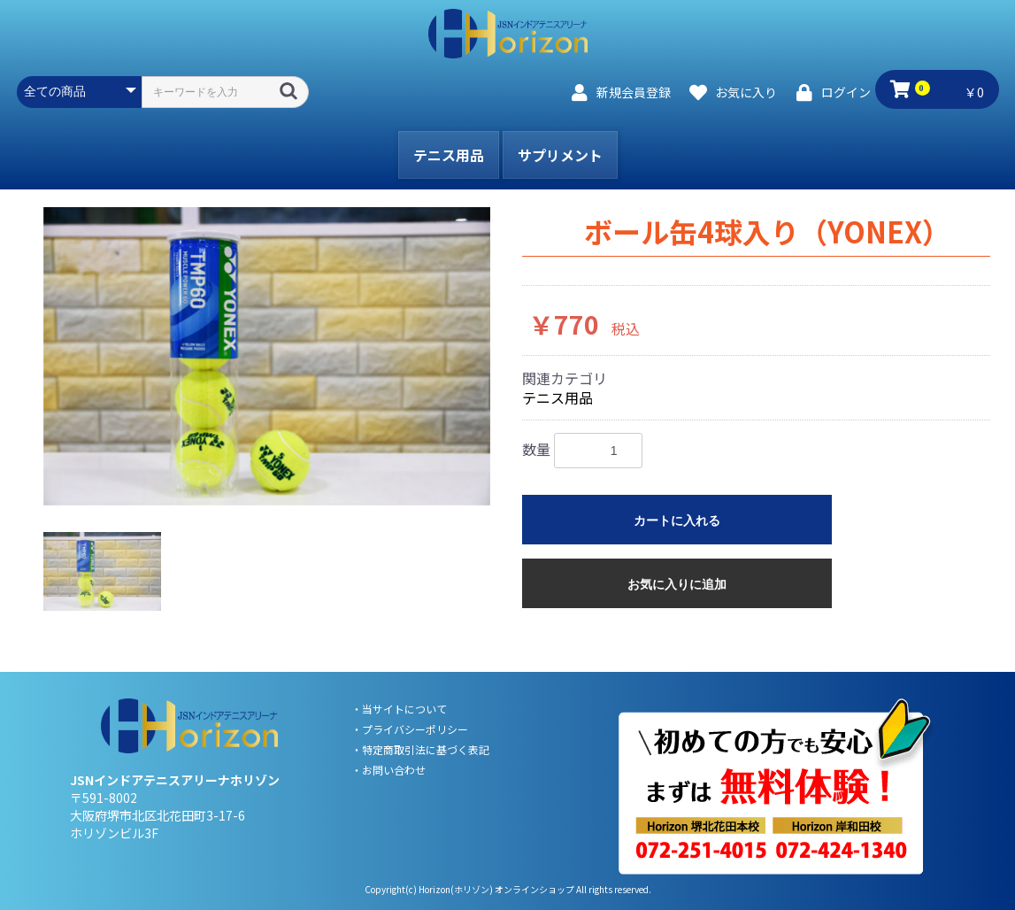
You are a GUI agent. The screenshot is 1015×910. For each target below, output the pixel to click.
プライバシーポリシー (415, 728)
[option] (266, 356)
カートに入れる (677, 520)
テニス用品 (448, 155)
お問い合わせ (394, 769)
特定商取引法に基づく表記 (425, 749)
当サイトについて (404, 708)
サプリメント (560, 155)
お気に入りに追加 (677, 584)
